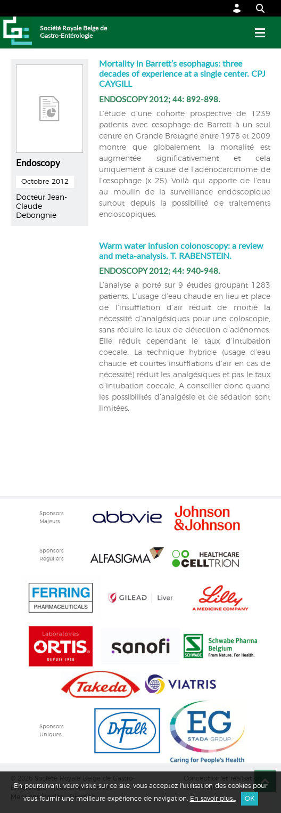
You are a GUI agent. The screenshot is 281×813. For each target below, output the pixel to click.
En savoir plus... (213, 798)
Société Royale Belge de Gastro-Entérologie (73, 32)
